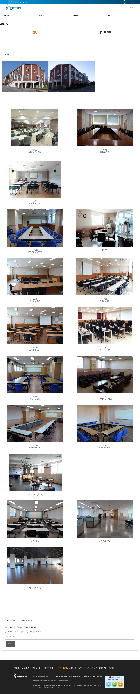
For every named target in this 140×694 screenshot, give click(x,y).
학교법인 (13, 2)
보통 (23, 632)
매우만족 (10, 632)
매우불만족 (38, 632)
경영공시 (16, 668)
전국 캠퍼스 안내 (24, 2)
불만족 (30, 632)
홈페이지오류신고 (101, 668)
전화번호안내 (36, 668)
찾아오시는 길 (25, 668)
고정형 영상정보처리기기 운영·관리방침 (82, 668)
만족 (17, 632)
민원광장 (111, 668)
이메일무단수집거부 (48, 668)
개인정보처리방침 (62, 668)
